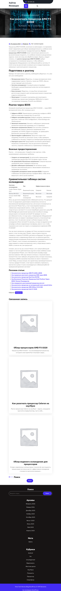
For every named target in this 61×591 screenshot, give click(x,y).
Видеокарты (30, 563)
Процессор (26, 29)
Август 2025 (30, 520)
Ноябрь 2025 (30, 514)
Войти (30, 542)
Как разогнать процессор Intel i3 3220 (24, 289)
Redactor (26, 44)
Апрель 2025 (30, 530)
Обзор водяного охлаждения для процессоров (31, 462)
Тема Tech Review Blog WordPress (25, 586)
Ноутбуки (31, 570)
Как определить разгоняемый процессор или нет (28, 283)
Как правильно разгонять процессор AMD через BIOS (29, 275)
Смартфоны (30, 580)
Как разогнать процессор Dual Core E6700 (25, 277)
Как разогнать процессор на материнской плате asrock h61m (32, 285)
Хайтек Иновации (15, 29)
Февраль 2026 (30, 504)
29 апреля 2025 (15, 44)
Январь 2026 (30, 507)
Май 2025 (30, 527)
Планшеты (30, 573)
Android (30, 553)
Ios (31, 556)
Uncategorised (30, 560)
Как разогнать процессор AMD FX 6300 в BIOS (27, 273)
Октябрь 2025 (30, 517)
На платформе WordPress (30, 590)
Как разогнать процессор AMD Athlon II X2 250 (27, 287)
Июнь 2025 (30, 524)
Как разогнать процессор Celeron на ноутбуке (30, 404)
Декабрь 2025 (30, 510)
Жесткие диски (30, 566)
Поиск (17, 477)
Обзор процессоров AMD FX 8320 (30, 347)
